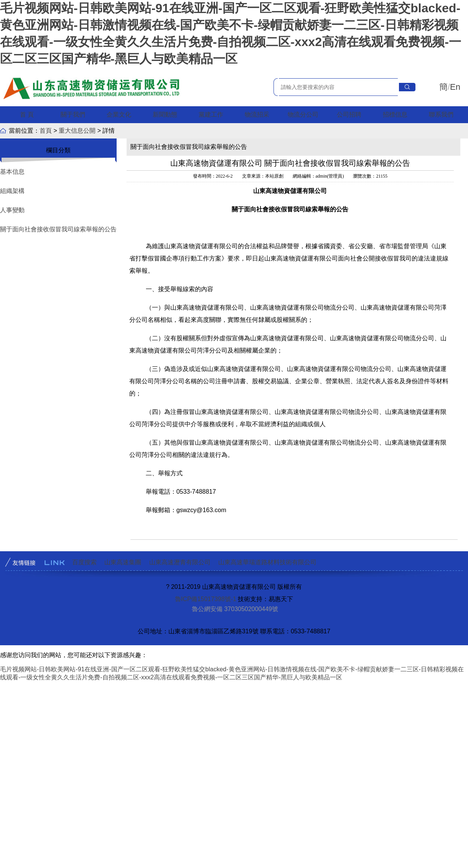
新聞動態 (165, 114)
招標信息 (395, 114)
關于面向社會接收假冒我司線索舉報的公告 (58, 229)
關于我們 (73, 114)
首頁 (46, 130)
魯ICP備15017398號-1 (205, 599)
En (455, 87)
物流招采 (257, 114)
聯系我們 (441, 114)
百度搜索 (84, 562)
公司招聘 (349, 114)
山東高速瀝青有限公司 (180, 562)
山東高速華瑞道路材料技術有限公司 (267, 562)
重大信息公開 (77, 130)
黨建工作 (211, 114)
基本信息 (12, 171)
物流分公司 (303, 114)
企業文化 (119, 114)
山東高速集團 (122, 562)
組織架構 (12, 191)
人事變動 (12, 210)
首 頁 (27, 114)
